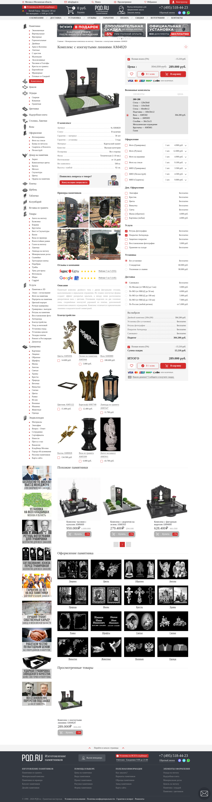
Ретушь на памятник (41, 312)
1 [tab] (117, 38)
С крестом (36, 53)
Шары (34, 277)
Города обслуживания (41, 451)
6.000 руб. (85, 460)
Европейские (37, 70)
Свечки (35, 390)
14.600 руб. (64, 360)
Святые (35, 370)
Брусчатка (36, 228)
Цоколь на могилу (171, 784)
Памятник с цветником (173, 791)
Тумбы (35, 267)
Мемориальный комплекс (33, 776)
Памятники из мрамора (32, 780)
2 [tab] (119, 38)
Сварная (35, 97)
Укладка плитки (39, 335)
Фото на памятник (40, 296)
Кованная (36, 101)
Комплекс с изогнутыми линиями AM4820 (70, 721)
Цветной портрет (39, 302)
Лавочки (35, 248)
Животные (36, 410)
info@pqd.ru (71, 2)
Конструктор (179, 2)
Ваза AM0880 (106, 356)
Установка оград (39, 329)
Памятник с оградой (172, 788)
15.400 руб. (64, 408)
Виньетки (36, 387)
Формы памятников (82, 788)
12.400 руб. (86, 408)
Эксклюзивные (38, 60)
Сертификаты (38, 435)
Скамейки (36, 257)
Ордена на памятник (41, 179)
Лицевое (35, 354)
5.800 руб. (85, 363)
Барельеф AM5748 (87, 404)
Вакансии (36, 445)
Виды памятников (82, 776)
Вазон (34, 235)
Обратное (36, 357)
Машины (36, 406)
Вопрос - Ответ (38, 429)
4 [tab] (123, 38)
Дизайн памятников (30, 788)
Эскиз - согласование (41, 293)
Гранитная (36, 104)
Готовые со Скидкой (41, 76)
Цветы (35, 176)
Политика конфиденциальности (101, 799)
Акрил (35, 159)
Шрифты (36, 361)
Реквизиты (139, 799)
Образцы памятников (125, 780)
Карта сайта (37, 458)
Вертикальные (38, 34)
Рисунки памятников (41, 455)
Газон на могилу (39, 244)
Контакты (177, 18)
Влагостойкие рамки (41, 241)
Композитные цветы (41, 163)
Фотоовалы (37, 274)
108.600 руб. (107, 360)
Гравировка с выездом (41, 309)
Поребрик (36, 264)
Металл (35, 169)
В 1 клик (148, 74)
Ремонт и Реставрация (41, 338)
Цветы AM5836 (64, 356)
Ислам (35, 400)
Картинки (36, 351)
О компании (36, 18)
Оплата (124, 18)
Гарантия (108, 18)
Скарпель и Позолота (41, 147)
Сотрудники (37, 432)
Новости (35, 438)
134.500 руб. (64, 457)
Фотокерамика (38, 137)
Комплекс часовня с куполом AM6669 (76, 523)
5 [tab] (125, 38)
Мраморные (37, 73)
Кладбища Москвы (40, 448)
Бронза (35, 166)
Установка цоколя (39, 332)
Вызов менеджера (92, 757)
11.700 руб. (107, 412)
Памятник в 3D (38, 289)
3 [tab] (121, 38)
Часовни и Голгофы (40, 63)
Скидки (139, 18)
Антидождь (37, 319)
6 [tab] (127, 38)
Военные (36, 403)
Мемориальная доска (41, 254)
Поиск (96, 2)
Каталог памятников (31, 784)
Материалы (37, 422)
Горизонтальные (39, 40)
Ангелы (35, 367)
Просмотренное (122, 2)
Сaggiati (35, 280)
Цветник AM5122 (65, 404)
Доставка (55, 18)
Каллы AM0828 (64, 453)
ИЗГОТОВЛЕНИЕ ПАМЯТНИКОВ (37, 769)
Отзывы (92, 18)
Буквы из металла (39, 144)
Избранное (150, 2)
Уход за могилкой (39, 325)
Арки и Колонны (39, 47)
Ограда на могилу (171, 773)
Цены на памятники (83, 773)
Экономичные (38, 30)
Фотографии (157, 18)
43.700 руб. (107, 460)
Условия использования (75, 799)
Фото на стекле (38, 140)
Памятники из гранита (32, 773)
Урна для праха (38, 271)
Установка (74, 18)
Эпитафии (36, 425)
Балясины (36, 221)
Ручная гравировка (40, 306)
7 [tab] (129, 38)
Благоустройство (39, 322)
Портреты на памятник (42, 299)
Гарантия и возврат (124, 799)
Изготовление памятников (44, 758)
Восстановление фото (41, 316)
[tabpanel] (78, 30)
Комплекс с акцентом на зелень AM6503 (122, 523)
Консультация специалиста (74, 182)
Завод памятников (123, 784)
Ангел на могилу (39, 218)
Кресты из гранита (40, 66)
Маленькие (37, 57)
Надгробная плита (171, 776)
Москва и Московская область (37, 2)
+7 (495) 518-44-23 (173, 7)
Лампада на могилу (40, 251)
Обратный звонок (167, 13)
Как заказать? (121, 773)
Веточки (35, 383)
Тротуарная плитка (40, 261)
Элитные (36, 50)
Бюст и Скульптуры (40, 231)
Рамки (34, 397)
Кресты (35, 377)
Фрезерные (37, 37)
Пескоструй (37, 150)
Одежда (35, 413)
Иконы (35, 364)
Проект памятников (83, 780)
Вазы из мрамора (39, 238)
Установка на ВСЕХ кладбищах (39, 7)
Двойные (36, 43)
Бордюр (35, 225)
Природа (36, 380)
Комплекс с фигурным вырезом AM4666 (165, 523)
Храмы (35, 374)
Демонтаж (36, 342)
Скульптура (37, 172)
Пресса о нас (37, 442)
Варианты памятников (125, 776)
